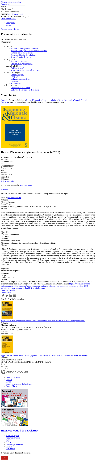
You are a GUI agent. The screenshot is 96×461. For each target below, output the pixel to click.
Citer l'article (6, 292)
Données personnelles (14, 444)
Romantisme (16, 83)
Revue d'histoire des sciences (22, 57)
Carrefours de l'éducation (20, 88)
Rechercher (5, 39)
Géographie (10, 59)
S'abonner (5, 189)
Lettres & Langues (13, 72)
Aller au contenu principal (11, 2)
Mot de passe (7, 9)
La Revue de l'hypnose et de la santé (25, 90)
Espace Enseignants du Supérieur (19, 384)
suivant (18, 198)
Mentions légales (12, 436)
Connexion (5, 4)
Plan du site (10, 449)
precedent (11, 198)
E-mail (4, 6)
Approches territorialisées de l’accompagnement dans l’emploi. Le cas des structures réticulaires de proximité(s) (44, 355)
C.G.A (8, 442)
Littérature (15, 81)
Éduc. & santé (11, 85)
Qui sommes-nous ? (13, 377)
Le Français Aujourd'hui (20, 79)
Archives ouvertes (13, 438)
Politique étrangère (18, 68)
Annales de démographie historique (24, 48)
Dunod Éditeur (11, 386)
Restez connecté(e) (11, 12)
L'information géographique (21, 64)
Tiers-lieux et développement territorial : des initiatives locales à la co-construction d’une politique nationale (43, 321)
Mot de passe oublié (15, 14)
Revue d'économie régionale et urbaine (26, 70)
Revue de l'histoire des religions (23, 55)
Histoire (9, 46)
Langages (14, 77)
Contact (9, 380)
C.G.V (8, 440)
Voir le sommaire (7, 181)
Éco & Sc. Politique (13, 66)
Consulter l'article (8, 290)
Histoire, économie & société (22, 53)
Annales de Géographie (20, 61)
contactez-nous (26, 185)
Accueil (4, 100)
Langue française (17, 75)
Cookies (9, 447)
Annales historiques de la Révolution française (29, 51)
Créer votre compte (8, 19)
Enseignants (10, 23)
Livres (8, 25)
